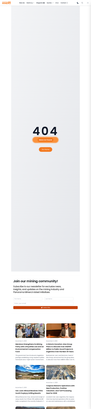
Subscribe (45, 308)
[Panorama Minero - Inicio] (6, 3)
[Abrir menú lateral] (88, 3)
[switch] (78, 3)
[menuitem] (22, 2)
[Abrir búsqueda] (82, 2)
